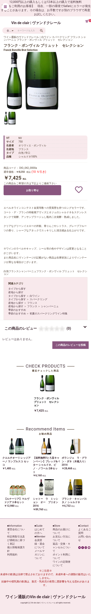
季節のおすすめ (17, 309)
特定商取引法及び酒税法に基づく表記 (16, 540)
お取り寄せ (32, 190)
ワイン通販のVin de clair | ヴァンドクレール (45, 597)
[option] (32, 80)
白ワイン (35, 295)
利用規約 (12, 554)
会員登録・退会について (40, 544)
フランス (32, 302)
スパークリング (38, 299)
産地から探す (15, 292)
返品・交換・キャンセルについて (61, 547)
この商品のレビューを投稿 (70, 344)
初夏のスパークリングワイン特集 (48, 313)
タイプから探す (17, 288)
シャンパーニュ (50, 306)
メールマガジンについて (40, 554)
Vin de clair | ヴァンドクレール (36, 23)
